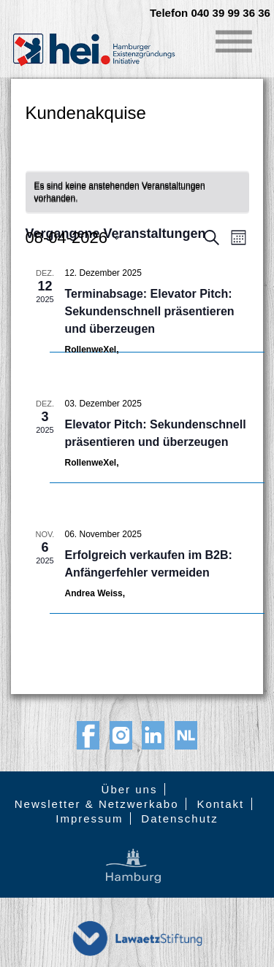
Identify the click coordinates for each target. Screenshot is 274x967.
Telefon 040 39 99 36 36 (210, 13)
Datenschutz (179, 818)
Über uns (130, 789)
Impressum (89, 818)
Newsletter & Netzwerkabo (97, 804)
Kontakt (220, 804)
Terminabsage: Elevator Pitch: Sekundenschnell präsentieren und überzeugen (150, 311)
